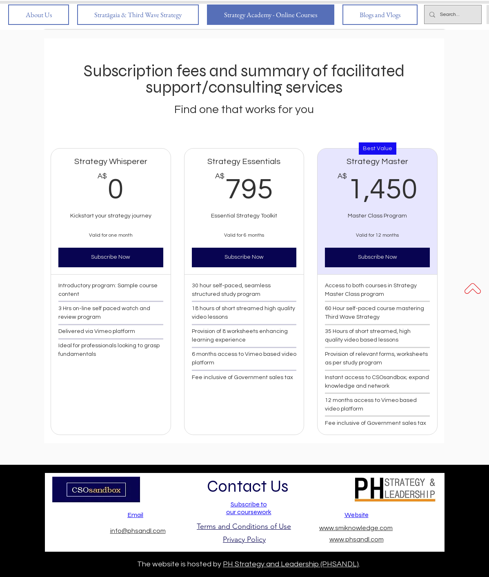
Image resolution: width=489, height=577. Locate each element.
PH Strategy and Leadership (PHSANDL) (291, 564)
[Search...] (452, 14)
